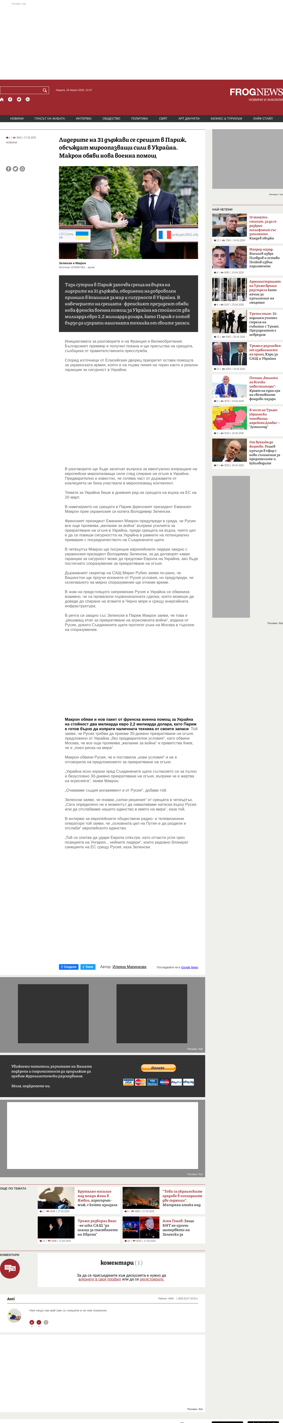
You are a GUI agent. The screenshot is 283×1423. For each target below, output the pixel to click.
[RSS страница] (27, 99)
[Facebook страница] (10, 99)
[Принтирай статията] (22, 169)
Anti (11, 1299)
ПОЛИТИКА (139, 118)
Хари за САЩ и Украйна (265, 352)
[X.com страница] (19, 99)
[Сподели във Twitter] (15, 169)
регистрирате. (152, 1279)
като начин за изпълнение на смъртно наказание (265, 293)
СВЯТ (163, 118)
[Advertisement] (141, 41)
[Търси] (46, 90)
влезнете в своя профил (100, 1279)
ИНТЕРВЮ (84, 118)
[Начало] (2, 99)
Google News (189, 967)
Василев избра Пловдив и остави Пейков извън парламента (264, 257)
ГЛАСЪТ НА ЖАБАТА (50, 118)
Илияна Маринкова (129, 967)
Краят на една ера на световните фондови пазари (264, 388)
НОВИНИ (17, 118)
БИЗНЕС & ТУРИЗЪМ (226, 118)
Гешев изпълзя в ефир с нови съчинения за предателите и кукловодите (264, 453)
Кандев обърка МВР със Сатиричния (263, 229)
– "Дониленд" (264, 418)
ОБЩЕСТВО (111, 118)
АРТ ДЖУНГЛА (189, 118)
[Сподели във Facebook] (8, 169)
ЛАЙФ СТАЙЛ (263, 118)
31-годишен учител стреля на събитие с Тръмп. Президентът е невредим (264, 324)
